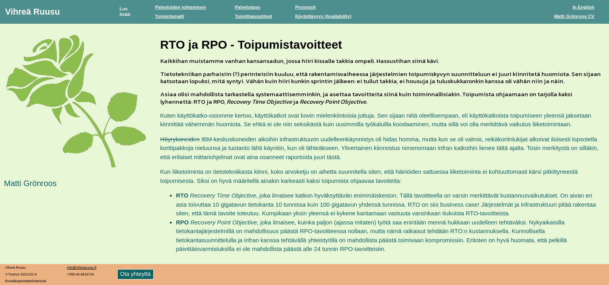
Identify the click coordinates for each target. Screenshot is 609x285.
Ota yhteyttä (135, 274)
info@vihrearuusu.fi (81, 268)
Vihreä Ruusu (32, 12)
